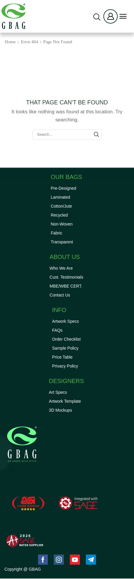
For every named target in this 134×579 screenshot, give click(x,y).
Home (10, 41)
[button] (96, 17)
